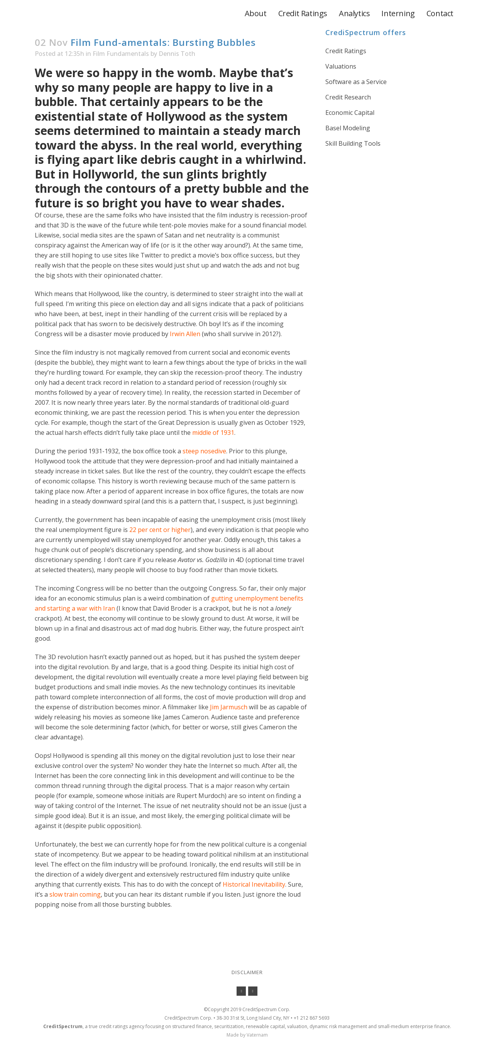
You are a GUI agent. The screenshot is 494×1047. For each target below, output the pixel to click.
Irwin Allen (185, 334)
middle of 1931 (213, 432)
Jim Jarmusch (228, 707)
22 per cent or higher (160, 529)
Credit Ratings (345, 51)
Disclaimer (247, 972)
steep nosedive (204, 451)
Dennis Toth (177, 53)
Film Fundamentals (121, 53)
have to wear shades (222, 203)
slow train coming (75, 894)
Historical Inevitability (254, 884)
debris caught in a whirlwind (221, 159)
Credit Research (348, 97)
